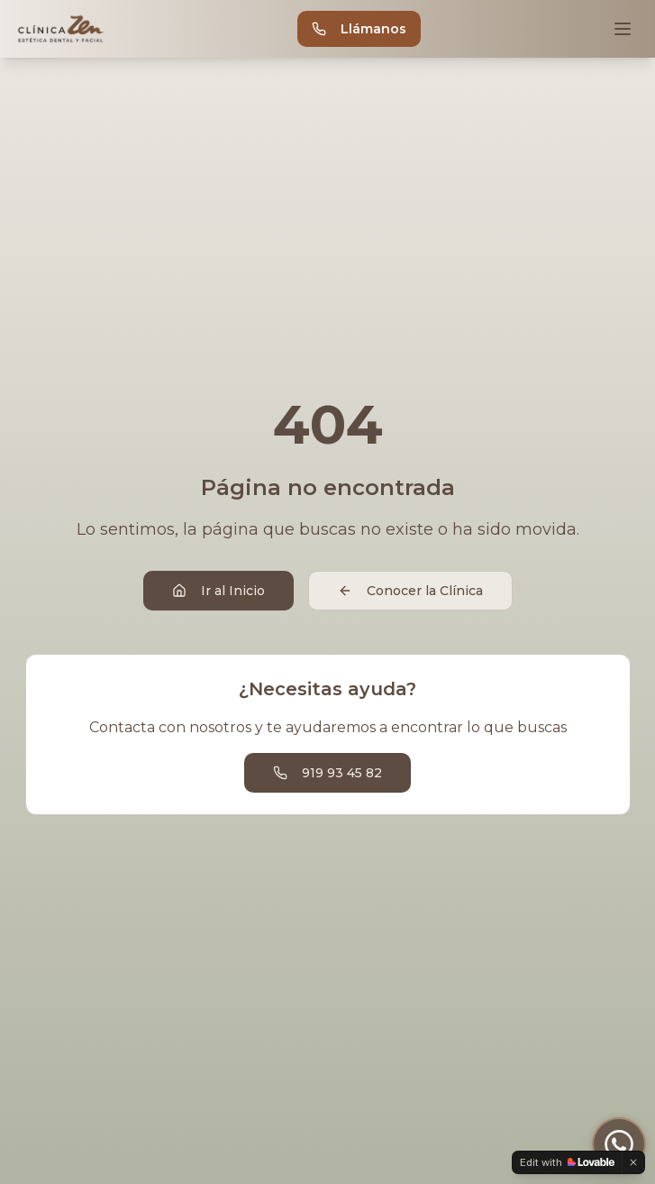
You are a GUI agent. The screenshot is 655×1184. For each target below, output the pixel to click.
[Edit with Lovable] (567, 1162)
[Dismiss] (633, 1162)
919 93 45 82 (327, 773)
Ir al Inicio (218, 591)
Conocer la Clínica (410, 591)
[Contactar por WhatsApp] (619, 1144)
